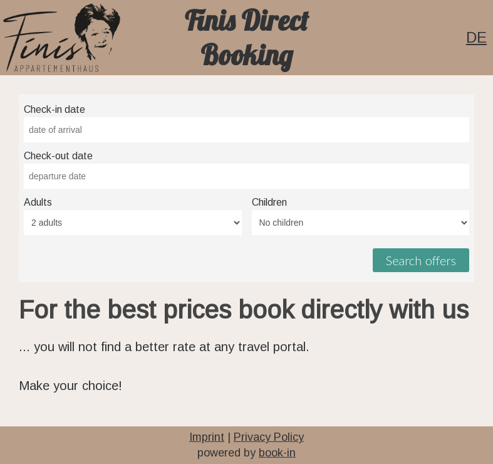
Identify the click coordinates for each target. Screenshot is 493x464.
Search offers (421, 260)
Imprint (206, 437)
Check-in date (54, 109)
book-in (277, 452)
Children (269, 202)
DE (476, 37)
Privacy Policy (269, 437)
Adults (38, 202)
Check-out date (58, 155)
